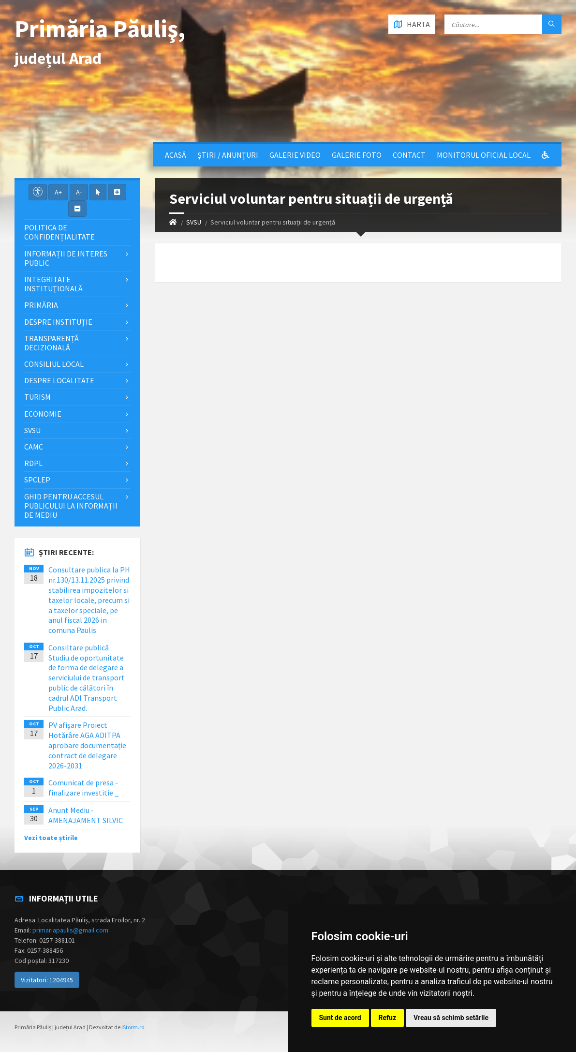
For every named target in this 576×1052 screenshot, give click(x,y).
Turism (37, 397)
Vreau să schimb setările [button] (451, 1018)
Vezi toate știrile (51, 837)
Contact (409, 155)
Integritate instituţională (53, 283)
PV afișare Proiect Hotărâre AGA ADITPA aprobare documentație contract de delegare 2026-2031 (87, 745)
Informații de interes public (65, 258)
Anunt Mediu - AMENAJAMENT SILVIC (85, 815)
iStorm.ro (132, 1027)
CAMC (33, 446)
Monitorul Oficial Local (484, 155)
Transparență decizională (51, 342)
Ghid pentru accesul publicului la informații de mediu (71, 506)
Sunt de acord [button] (340, 1018)
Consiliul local (54, 364)
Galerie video (295, 155)
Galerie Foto (357, 155)
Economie (42, 414)
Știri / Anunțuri (227, 155)
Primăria (41, 305)
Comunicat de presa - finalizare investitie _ (83, 787)
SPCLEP (37, 479)
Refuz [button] (388, 1018)
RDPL (33, 463)
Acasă (175, 155)
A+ (58, 192)
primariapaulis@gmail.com (70, 930)
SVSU (193, 222)
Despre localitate (59, 380)
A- (79, 192)
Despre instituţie (58, 322)
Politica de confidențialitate (59, 232)
